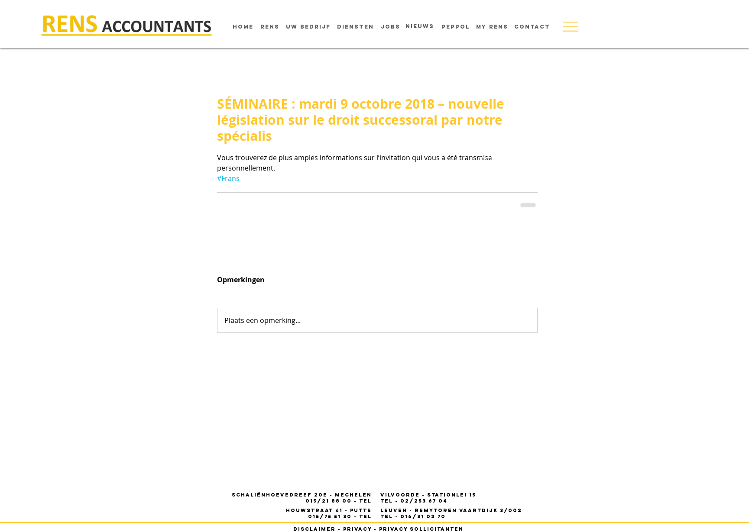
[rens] (269, 26)
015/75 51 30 (331, 516)
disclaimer (314, 529)
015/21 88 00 (329, 501)
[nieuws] (420, 26)
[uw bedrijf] (308, 26)
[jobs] (390, 26)
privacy (357, 529)
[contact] (532, 26)
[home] (243, 26)
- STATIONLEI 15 (428, 495)
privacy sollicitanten (421, 529)
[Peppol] (456, 26)
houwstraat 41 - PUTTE (329, 510)
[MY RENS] (492, 26)
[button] (570, 27)
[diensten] (355, 26)
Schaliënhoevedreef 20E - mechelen (302, 495)
